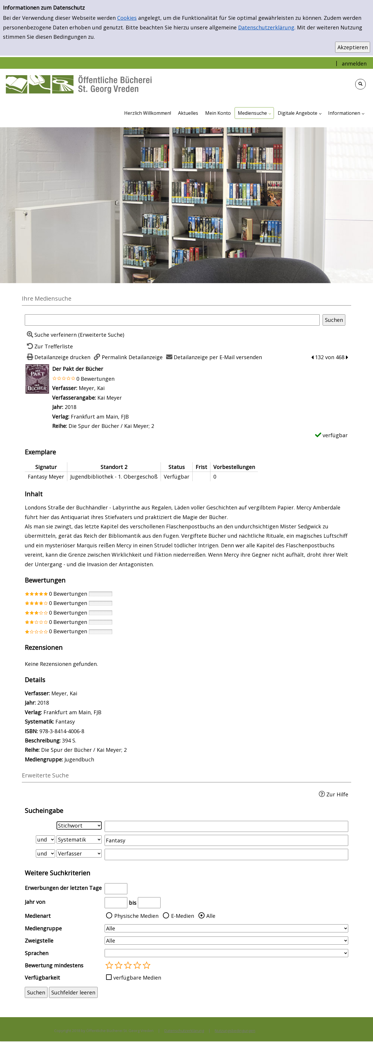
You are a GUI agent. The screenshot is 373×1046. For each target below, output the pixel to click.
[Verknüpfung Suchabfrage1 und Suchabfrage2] (45, 839)
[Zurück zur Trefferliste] (49, 346)
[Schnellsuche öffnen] (360, 84)
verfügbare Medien (137, 977)
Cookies (127, 17)
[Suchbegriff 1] (226, 826)
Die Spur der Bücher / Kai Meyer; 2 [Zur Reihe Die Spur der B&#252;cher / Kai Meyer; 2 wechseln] (111, 425)
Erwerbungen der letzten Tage (63, 887)
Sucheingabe (44, 810)
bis (132, 902)
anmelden (354, 63)
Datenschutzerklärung (266, 27)
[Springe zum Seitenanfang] (359, 1032)
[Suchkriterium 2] (79, 839)
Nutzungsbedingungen (235, 1030)
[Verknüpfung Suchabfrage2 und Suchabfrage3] (45, 853)
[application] (254, 113)
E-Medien (182, 915)
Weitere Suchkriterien (57, 873)
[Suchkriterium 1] (79, 825)
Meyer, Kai (92, 387)
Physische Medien (136, 915)
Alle (210, 915)
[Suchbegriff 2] (226, 840)
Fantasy (65, 721)
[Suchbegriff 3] (226, 854)
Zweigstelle (39, 940)
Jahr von (35, 901)
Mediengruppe (43, 928)
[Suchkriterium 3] (79, 853)
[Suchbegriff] (172, 319)
